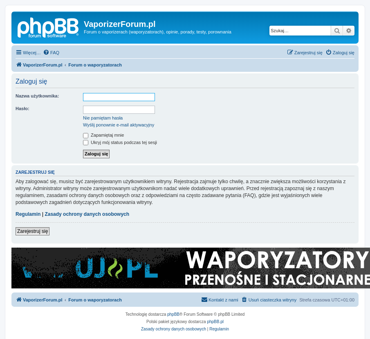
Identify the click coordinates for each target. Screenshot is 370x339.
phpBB (173, 314)
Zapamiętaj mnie (103, 135)
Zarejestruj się (32, 231)
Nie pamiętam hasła (103, 117)
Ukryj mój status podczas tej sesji (120, 142)
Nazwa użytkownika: (37, 95)
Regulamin (28, 214)
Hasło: (22, 108)
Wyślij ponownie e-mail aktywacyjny (118, 124)
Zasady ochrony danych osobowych (87, 214)
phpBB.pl (215, 321)
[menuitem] (51, 53)
